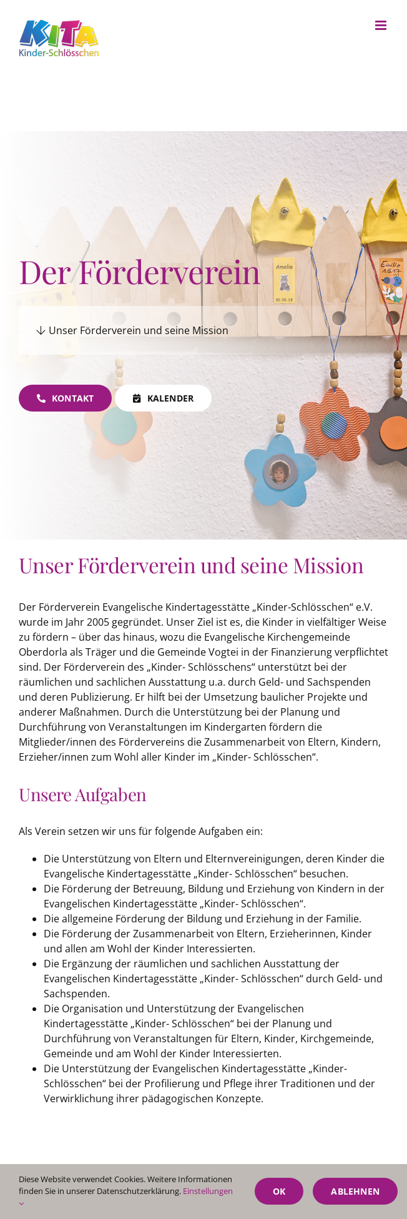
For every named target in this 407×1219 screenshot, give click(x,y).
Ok (279, 1191)
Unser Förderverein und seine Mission (132, 330)
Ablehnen (355, 1191)
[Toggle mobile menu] (381, 25)
